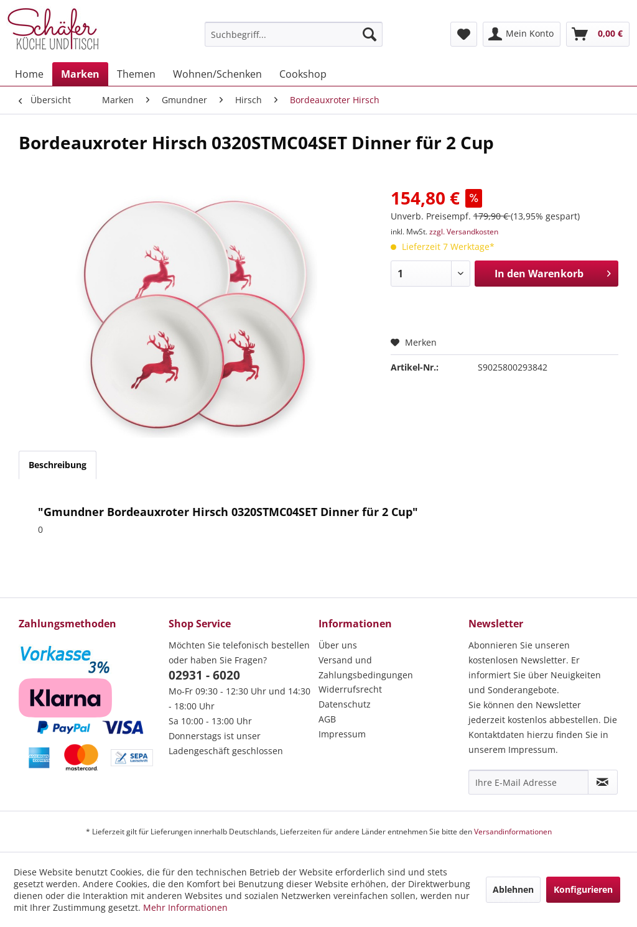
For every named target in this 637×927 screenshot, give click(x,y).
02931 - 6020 (204, 675)
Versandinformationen (513, 831)
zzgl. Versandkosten (463, 231)
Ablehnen (513, 889)
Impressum (342, 734)
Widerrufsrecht (350, 689)
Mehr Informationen (185, 907)
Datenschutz (344, 704)
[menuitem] (294, 34)
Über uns (337, 645)
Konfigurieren (583, 889)
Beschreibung (57, 465)
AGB (327, 719)
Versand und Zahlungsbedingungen (365, 667)
